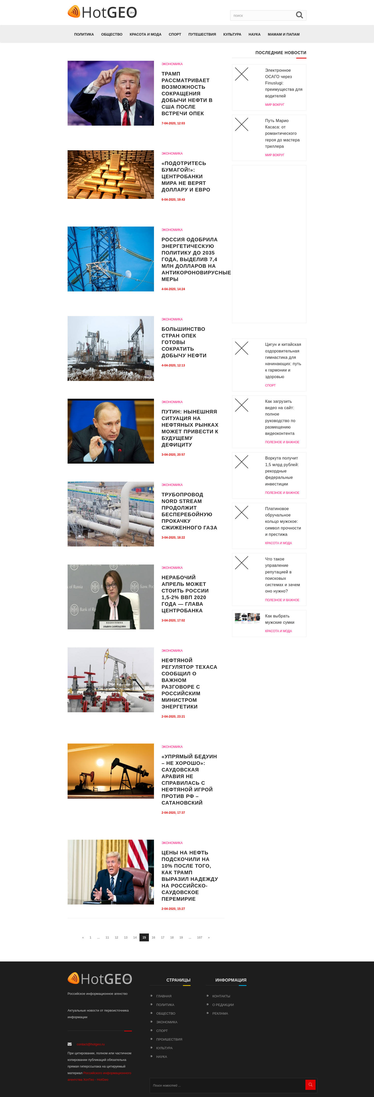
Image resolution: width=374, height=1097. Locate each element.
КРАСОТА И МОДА (145, 34)
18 (172, 937)
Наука (255, 34)
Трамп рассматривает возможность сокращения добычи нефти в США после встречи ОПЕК (187, 93)
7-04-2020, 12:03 (173, 123)
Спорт (175, 34)
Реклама (220, 1013)
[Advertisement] (269, 244)
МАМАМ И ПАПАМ (284, 34)
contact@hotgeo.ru (91, 1044)
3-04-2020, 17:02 (173, 620)
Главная (164, 996)
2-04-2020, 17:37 (173, 812)
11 (107, 937)
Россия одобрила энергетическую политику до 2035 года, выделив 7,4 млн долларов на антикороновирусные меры (196, 259)
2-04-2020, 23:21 (173, 716)
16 (153, 937)
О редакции (223, 1005)
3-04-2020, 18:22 (173, 537)
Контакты (221, 996)
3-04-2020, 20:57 (173, 454)
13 (125, 937)
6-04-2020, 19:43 (173, 199)
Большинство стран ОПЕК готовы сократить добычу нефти (184, 342)
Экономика (166, 1022)
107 (199, 937)
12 (116, 937)
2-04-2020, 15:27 (173, 909)
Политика (84, 34)
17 (162, 937)
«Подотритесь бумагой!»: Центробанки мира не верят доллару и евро (186, 176)
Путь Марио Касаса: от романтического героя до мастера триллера (282, 133)
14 (135, 937)
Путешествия (202, 34)
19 (181, 937)
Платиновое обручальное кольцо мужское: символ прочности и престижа (283, 522)
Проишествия (169, 1039)
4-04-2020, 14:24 (173, 289)
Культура (232, 34)
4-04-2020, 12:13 (173, 365)
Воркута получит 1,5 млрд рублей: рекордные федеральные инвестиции (282, 471)
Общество (111, 34)
